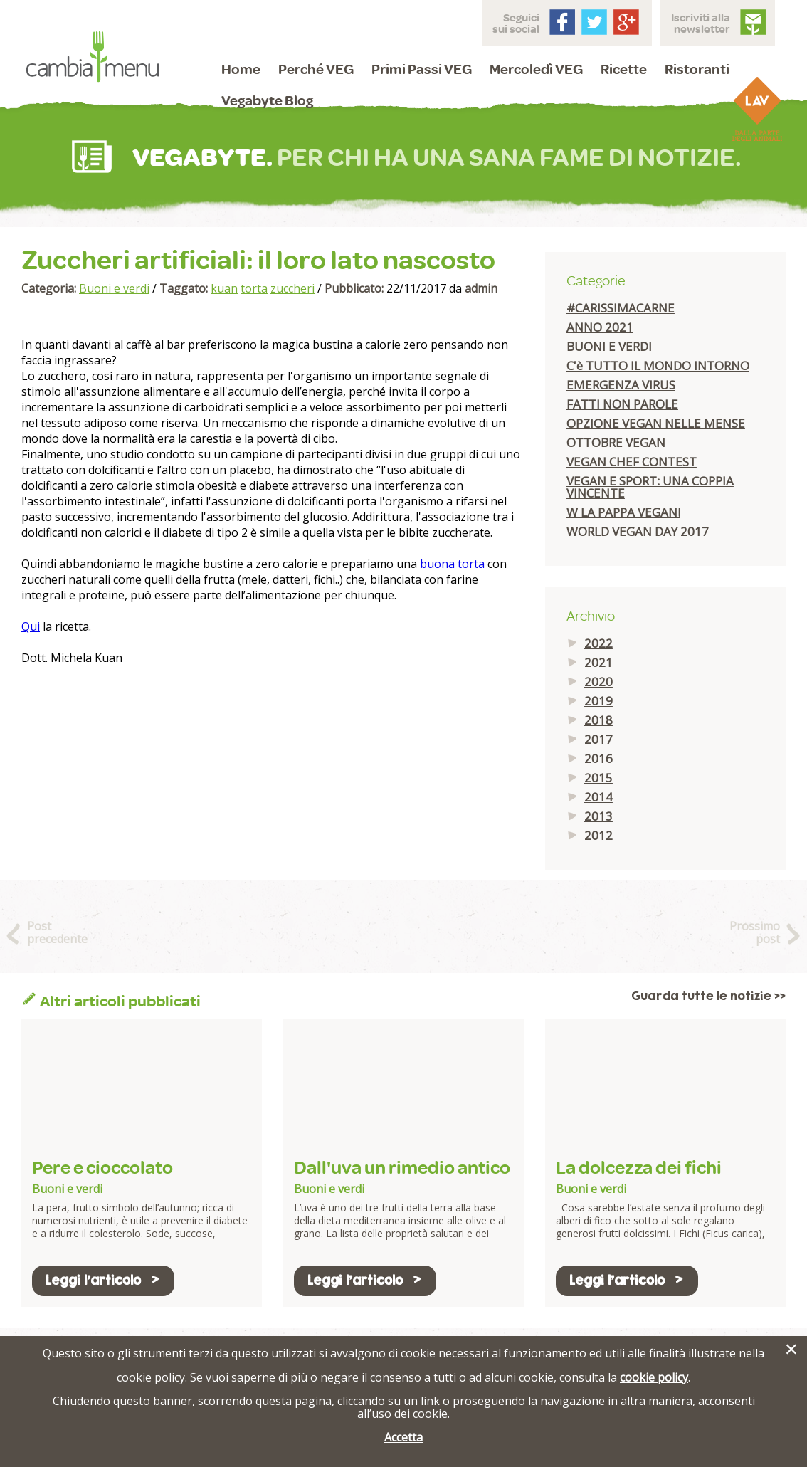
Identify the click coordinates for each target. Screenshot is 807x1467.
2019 (598, 701)
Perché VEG (316, 68)
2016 (598, 758)
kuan (224, 288)
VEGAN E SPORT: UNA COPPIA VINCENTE (650, 487)
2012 (598, 835)
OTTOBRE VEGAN (615, 442)
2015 (598, 778)
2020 (598, 681)
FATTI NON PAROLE (622, 404)
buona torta (452, 564)
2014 (598, 797)
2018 (598, 720)
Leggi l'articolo (103, 1280)
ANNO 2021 (599, 327)
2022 (598, 643)
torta (254, 288)
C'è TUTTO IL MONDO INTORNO (657, 365)
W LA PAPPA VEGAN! (623, 512)
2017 (598, 739)
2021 (598, 662)
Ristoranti (697, 68)
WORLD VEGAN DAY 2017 (637, 531)
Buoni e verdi (114, 288)
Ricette (624, 68)
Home (240, 68)
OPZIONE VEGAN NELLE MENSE (655, 423)
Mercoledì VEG (536, 68)
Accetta (403, 1437)
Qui (30, 626)
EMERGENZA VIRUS (620, 385)
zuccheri (292, 288)
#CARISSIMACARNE (620, 308)
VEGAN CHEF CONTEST (631, 462)
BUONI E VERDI (609, 346)
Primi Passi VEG (421, 68)
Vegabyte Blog (267, 100)
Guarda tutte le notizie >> (708, 996)
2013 (598, 816)
